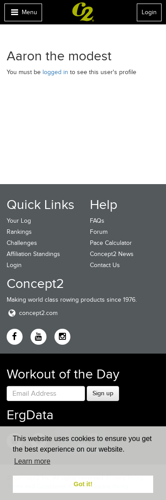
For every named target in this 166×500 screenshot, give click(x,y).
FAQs (97, 220)
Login (149, 12)
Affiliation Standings (33, 254)
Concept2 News (112, 254)
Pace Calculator (111, 243)
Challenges (22, 243)
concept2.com (32, 313)
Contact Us (105, 265)
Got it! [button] (82, 484)
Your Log (19, 220)
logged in (55, 72)
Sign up (103, 393)
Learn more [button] (32, 461)
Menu (23, 14)
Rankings (19, 231)
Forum (99, 231)
